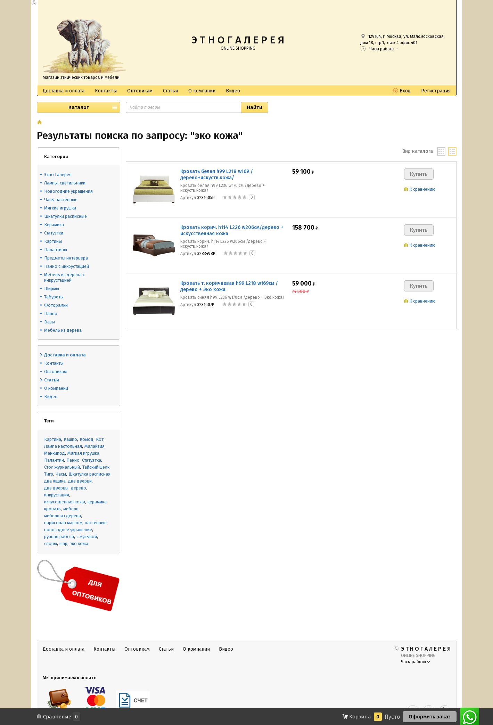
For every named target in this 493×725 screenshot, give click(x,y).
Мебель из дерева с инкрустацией (64, 277)
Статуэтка (91, 460)
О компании (201, 91)
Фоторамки (56, 305)
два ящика (55, 481)
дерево (78, 488)
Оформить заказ (430, 717)
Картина (52, 439)
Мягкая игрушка (83, 453)
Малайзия (94, 446)
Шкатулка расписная (89, 474)
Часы (61, 474)
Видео (233, 91)
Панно (50, 313)
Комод (86, 439)
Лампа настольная (63, 446)
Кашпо (70, 439)
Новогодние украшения (68, 191)
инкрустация (56, 494)
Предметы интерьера (66, 258)
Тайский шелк (95, 467)
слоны (50, 543)
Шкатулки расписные (65, 216)
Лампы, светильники (64, 183)
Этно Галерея (58, 174)
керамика (97, 501)
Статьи (170, 91)
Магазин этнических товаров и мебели (81, 77)
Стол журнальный (62, 467)
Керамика (54, 224)
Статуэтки (53, 233)
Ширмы (51, 288)
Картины (53, 241)
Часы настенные (60, 199)
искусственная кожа (64, 501)
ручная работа (59, 536)
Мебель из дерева (63, 330)
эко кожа (79, 543)
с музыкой (86, 536)
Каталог (78, 107)
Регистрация (436, 91)
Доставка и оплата (63, 91)
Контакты (106, 91)
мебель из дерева (62, 515)
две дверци (80, 481)
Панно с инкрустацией (66, 266)
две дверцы (56, 488)
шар (63, 543)
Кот (100, 439)
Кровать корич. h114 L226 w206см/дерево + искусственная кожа (232, 230)
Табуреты (54, 296)
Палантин (54, 460)
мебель (71, 508)
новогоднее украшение (68, 529)
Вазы (49, 321)
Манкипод (54, 453)
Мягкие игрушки (60, 208)
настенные (96, 522)
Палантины (55, 249)
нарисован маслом (63, 522)
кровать (52, 508)
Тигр (48, 474)
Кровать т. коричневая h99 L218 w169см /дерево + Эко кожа (229, 286)
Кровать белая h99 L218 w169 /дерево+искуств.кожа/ (216, 174)
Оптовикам (140, 91)
